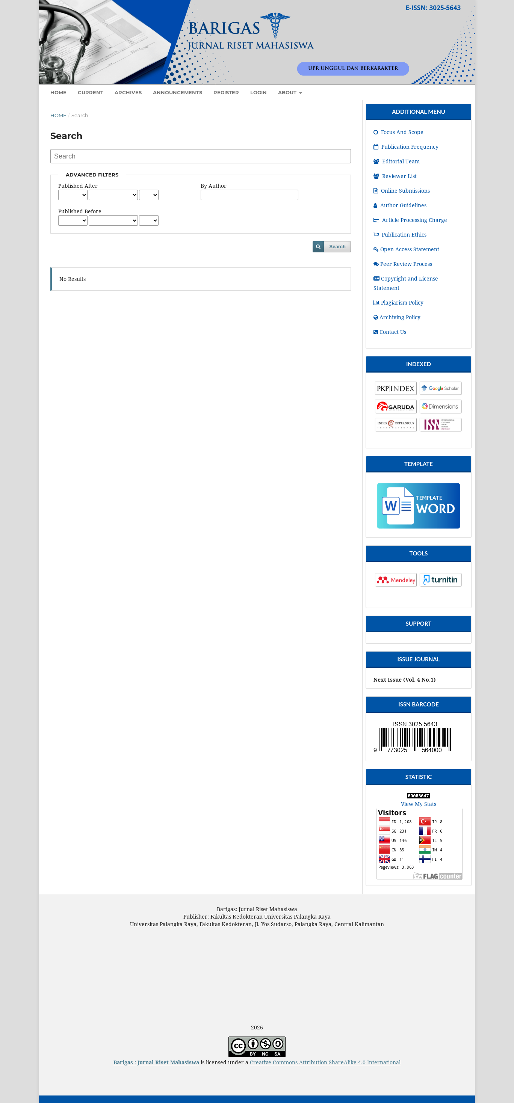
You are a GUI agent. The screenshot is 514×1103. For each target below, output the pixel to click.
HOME (58, 92)
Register (226, 92)
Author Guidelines (399, 205)
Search (338, 246)
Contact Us (389, 331)
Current (90, 92)
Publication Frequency (405, 146)
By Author (214, 185)
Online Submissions (401, 190)
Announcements (177, 92)
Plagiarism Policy (398, 302)
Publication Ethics (399, 234)
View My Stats (418, 803)
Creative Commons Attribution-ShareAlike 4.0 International (325, 1062)
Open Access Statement (406, 249)
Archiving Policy (396, 317)
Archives (128, 92)
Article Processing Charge (410, 219)
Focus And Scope (398, 132)
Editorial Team (396, 161)
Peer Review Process (402, 263)
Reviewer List (395, 176)
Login (258, 92)
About (288, 92)
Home (58, 115)
